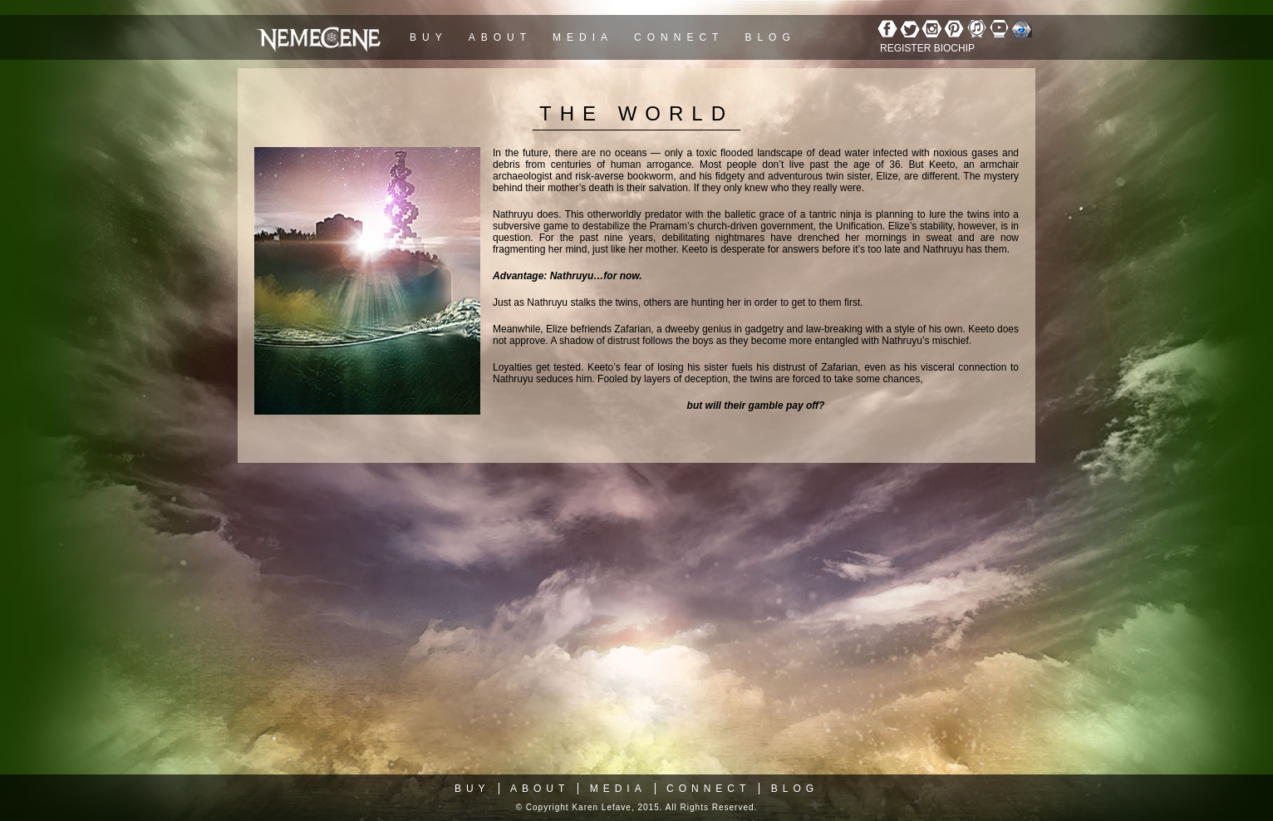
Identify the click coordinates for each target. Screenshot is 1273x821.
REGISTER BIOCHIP (927, 48)
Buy (429, 37)
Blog (770, 37)
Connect (679, 37)
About (500, 37)
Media (583, 37)
